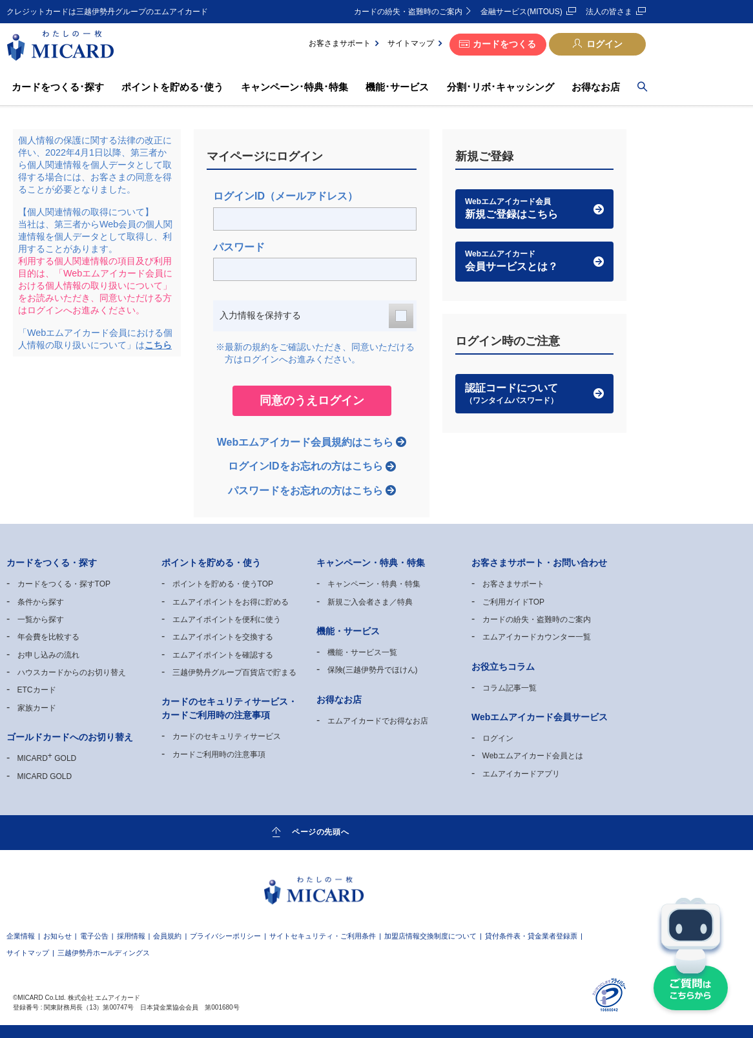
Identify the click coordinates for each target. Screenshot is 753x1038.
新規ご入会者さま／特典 (370, 602)
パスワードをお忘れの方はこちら (305, 490)
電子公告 (94, 936)
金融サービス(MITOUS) (521, 11)
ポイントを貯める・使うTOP (222, 583)
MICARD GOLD (47, 758)
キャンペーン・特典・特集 (373, 583)
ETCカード (36, 689)
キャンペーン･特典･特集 (294, 86)
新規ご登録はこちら (534, 208)
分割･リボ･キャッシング (500, 86)
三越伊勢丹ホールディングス (103, 953)
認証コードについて (534, 394)
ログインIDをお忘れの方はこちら (305, 466)
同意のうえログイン (312, 400)
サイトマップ (410, 43)
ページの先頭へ (320, 831)
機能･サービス (397, 86)
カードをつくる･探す (58, 86)
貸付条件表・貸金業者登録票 (531, 936)
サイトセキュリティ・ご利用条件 (322, 936)
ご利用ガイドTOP (513, 602)
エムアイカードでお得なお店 (377, 720)
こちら (158, 345)
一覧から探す (40, 619)
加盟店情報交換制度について (430, 936)
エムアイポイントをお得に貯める (230, 602)
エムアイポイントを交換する (222, 636)
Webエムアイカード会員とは (532, 755)
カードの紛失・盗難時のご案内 (408, 11)
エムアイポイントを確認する (222, 654)
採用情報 (131, 936)
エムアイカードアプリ (521, 773)
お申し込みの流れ (48, 654)
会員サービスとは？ (534, 260)
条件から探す (40, 602)
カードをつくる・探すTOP (63, 583)
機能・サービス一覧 (362, 652)
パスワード (239, 247)
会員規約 (167, 936)
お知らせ (57, 936)
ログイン (604, 44)
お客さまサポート (340, 43)
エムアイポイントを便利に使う (226, 619)
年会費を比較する (48, 636)
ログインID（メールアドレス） (285, 196)
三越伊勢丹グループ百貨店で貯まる (234, 672)
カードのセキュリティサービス (226, 736)
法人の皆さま (609, 11)
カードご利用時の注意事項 (218, 754)
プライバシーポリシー (225, 936)
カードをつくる (504, 44)
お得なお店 (596, 86)
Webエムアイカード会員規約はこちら (305, 442)
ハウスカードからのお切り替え (71, 672)
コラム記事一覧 (509, 687)
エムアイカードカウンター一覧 (536, 636)
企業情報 (20, 936)
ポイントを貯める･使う (172, 86)
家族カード (36, 707)
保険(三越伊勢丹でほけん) (372, 669)
